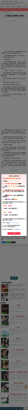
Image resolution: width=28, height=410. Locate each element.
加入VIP (14, 233)
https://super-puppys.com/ (15, 222)
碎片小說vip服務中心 (17, 229)
